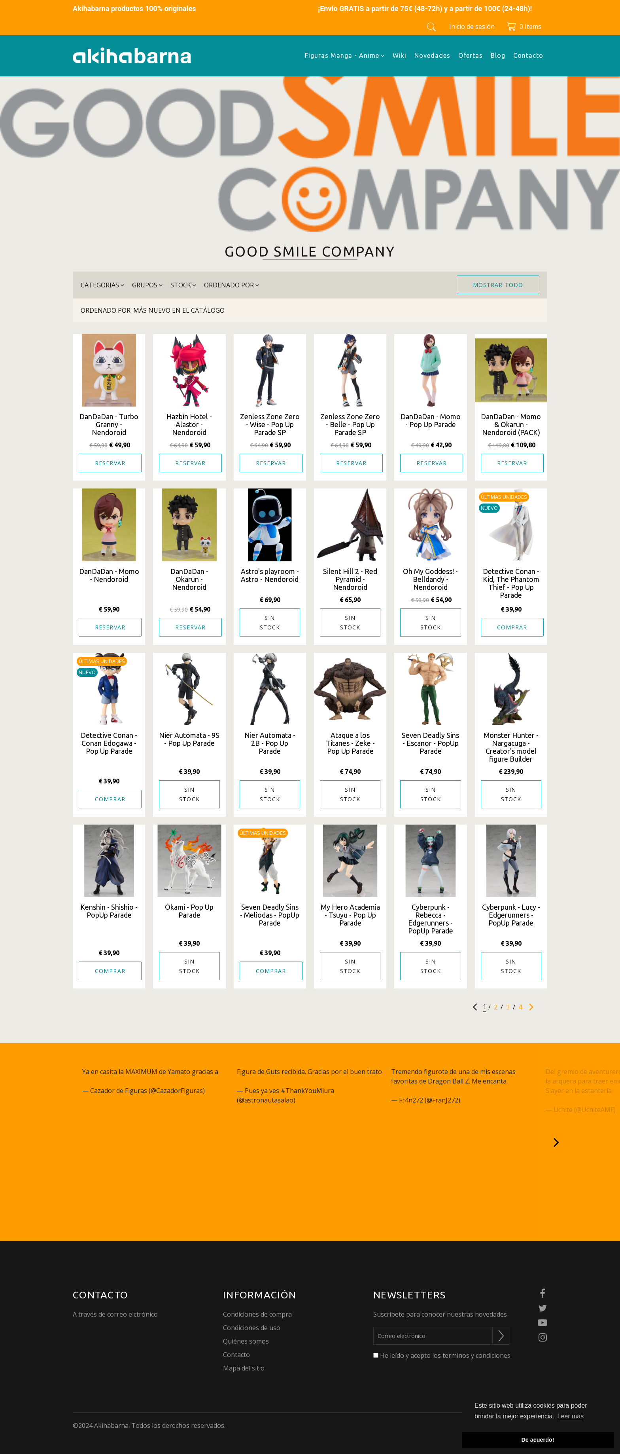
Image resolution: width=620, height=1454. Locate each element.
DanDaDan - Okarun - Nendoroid (189, 579)
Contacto (528, 55)
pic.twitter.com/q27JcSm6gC (163, 1081)
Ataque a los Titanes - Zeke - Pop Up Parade (350, 743)
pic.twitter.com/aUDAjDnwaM (321, 1081)
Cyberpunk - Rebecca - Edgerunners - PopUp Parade (430, 919)
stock (183, 285)
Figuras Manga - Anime (345, 55)
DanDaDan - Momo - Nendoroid (109, 575)
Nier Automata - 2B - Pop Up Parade (269, 743)
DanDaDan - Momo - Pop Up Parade (431, 420)
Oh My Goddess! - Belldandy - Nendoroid (430, 579)
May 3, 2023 (314, 1100)
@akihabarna (102, 1081)
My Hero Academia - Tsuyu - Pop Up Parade (350, 915)
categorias (102, 285)
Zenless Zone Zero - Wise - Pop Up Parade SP (270, 424)
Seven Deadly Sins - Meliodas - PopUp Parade (269, 915)
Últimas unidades (504, 496)
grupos (147, 285)
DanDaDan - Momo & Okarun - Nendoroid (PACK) (511, 424)
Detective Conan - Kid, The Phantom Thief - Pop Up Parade (511, 583)
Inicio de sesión (472, 26)
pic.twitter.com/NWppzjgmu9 (434, 1090)
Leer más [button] (571, 1416)
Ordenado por (231, 285)
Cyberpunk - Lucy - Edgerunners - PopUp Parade (511, 915)
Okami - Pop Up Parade (189, 911)
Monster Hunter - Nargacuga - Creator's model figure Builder (511, 747)
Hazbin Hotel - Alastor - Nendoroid (189, 424)
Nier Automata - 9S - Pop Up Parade (189, 739)
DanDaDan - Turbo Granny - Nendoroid (108, 424)
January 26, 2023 (486, 1100)
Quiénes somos (246, 1341)
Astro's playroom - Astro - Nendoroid (270, 575)
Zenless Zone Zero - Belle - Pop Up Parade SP (350, 424)
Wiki (399, 55)
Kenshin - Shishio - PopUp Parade (109, 911)
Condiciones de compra (257, 1314)
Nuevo (489, 507)
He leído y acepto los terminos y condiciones (445, 1355)
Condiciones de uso (251, 1327)
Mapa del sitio (244, 1368)
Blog (498, 55)
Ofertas (470, 55)
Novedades (432, 55)
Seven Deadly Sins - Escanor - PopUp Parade (430, 743)
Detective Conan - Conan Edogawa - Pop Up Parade (109, 743)
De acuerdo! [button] (537, 1440)
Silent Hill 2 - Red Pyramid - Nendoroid (350, 579)
